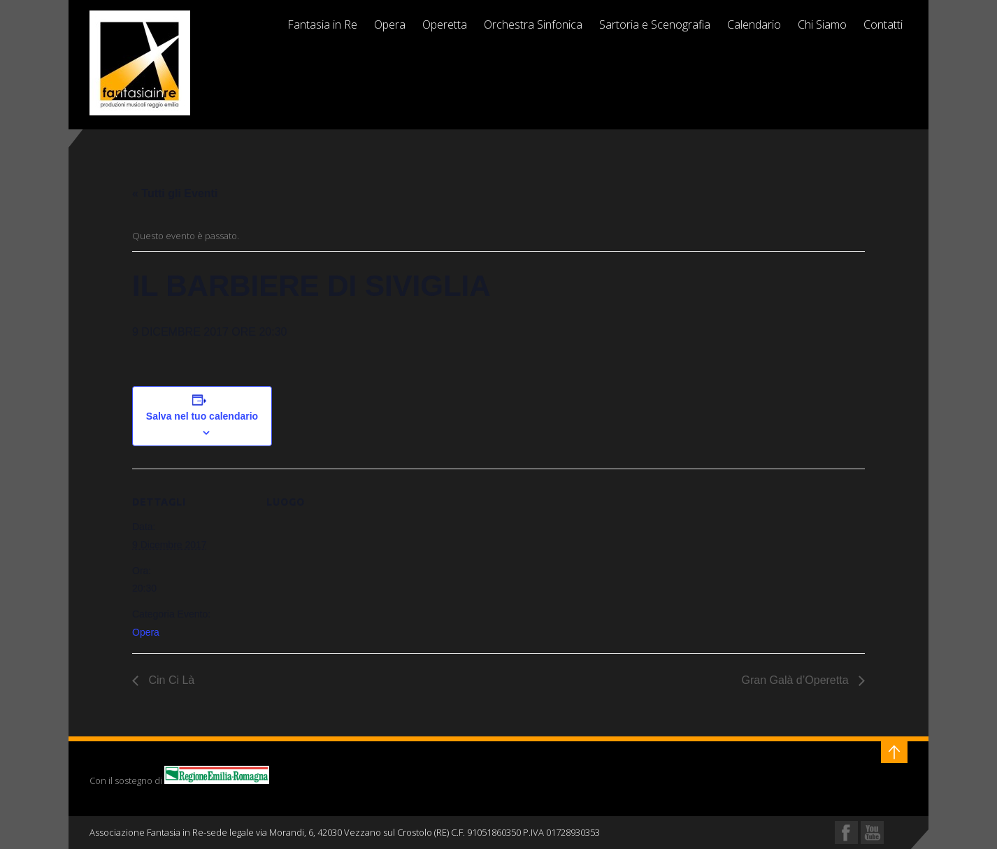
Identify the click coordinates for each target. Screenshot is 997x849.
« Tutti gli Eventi (174, 193)
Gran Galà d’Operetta (797, 680)
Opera (390, 24)
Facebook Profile (846, 832)
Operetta (444, 24)
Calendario (754, 24)
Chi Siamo (822, 24)
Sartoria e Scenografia (654, 24)
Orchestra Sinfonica (533, 24)
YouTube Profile (872, 832)
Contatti (883, 24)
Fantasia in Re (322, 24)
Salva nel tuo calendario (202, 416)
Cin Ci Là (169, 680)
